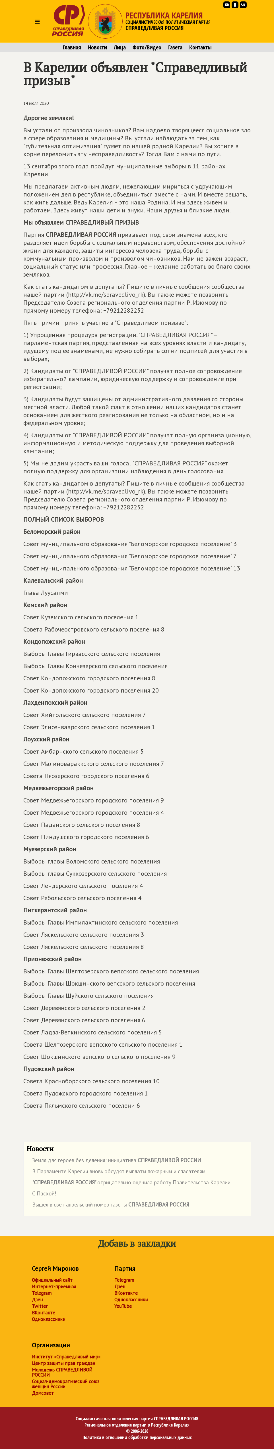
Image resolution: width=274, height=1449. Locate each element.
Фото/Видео (147, 47)
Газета (175, 47)
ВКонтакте (43, 1312)
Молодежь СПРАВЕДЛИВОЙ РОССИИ (62, 1372)
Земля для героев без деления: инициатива (113, 1161)
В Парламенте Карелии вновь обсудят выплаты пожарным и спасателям (115, 1172)
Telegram (41, 1293)
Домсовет (43, 1393)
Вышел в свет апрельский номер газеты (107, 1205)
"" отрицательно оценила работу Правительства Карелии (128, 1183)
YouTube (123, 1306)
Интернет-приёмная (54, 1286)
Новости (97, 47)
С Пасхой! (41, 1194)
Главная (72, 47)
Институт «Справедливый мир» (66, 1356)
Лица (120, 47)
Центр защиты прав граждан (63, 1363)
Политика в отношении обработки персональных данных (137, 1437)
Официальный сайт (52, 1280)
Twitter (40, 1306)
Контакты (200, 47)
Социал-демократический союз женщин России (65, 1384)
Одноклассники (48, 1319)
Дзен (37, 1299)
